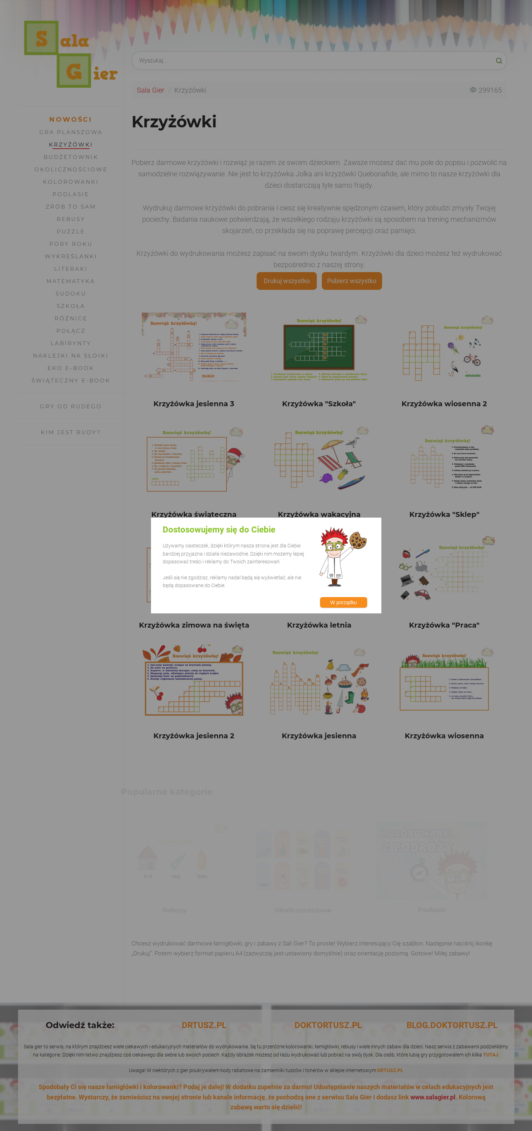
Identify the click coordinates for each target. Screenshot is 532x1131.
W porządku (343, 602)
